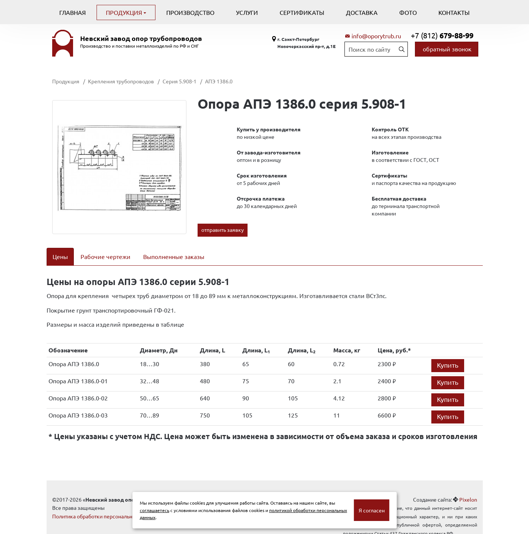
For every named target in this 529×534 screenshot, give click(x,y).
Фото (408, 12)
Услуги (247, 12)
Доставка (362, 12)
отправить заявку (222, 229)
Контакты (454, 12)
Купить (448, 355)
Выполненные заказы (173, 256)
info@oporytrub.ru (376, 35)
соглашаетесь (154, 510)
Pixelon (468, 489)
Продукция (125, 12)
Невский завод (141, 38)
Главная (72, 12)
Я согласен (372, 510)
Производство (190, 12)
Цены (60, 256)
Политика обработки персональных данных (105, 506)
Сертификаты (302, 12)
